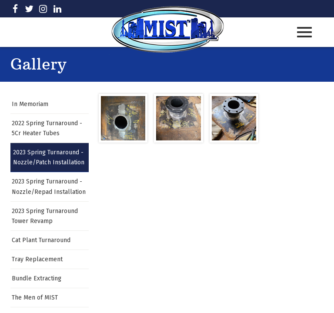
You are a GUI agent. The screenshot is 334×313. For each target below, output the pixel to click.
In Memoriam (30, 104)
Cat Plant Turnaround (41, 240)
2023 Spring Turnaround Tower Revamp (45, 216)
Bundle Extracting (36, 278)
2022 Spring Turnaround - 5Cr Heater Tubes (47, 128)
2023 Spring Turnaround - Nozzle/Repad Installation (49, 186)
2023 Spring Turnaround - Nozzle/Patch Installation (48, 157)
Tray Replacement (37, 259)
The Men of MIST (35, 297)
